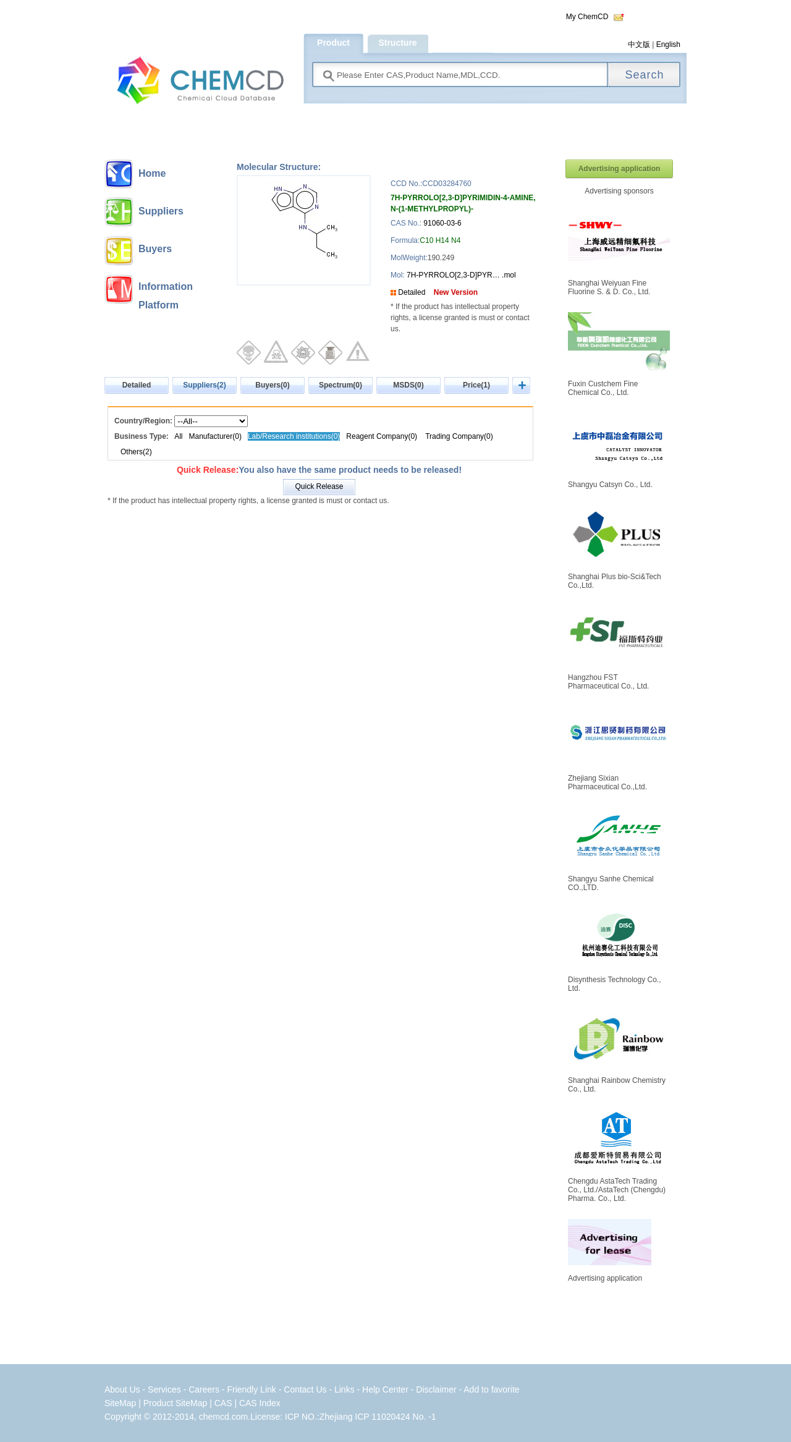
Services (166, 1389)
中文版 (639, 44)
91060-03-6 (442, 223)
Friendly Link (251, 1389)
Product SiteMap (175, 1403)
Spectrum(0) (340, 385)
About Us (122, 1389)
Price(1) (476, 385)
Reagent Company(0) (381, 436)
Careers (203, 1389)
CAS (223, 1403)
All (178, 436)
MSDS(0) (408, 385)
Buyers (155, 249)
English (668, 44)
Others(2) (136, 451)
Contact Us (305, 1389)
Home (152, 173)
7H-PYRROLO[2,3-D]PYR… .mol (460, 275)
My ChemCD (587, 16)
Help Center (386, 1389)
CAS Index (260, 1403)
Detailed (411, 292)
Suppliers (161, 211)
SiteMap (120, 1403)
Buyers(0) (272, 385)
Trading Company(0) (459, 436)
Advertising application (619, 168)
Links (344, 1389)
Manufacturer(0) (216, 436)
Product (333, 43)
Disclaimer (436, 1389)
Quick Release (319, 486)
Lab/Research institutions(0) (294, 436)
